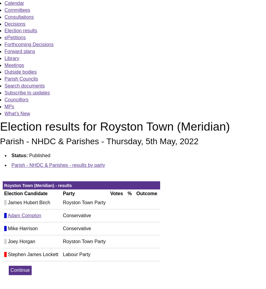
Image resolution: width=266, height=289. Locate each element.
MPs (9, 106)
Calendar (14, 3)
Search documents (25, 85)
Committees (17, 10)
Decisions (15, 24)
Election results (21, 30)
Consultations (19, 17)
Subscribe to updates (27, 92)
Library (12, 58)
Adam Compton (24, 215)
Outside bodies (21, 72)
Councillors (16, 99)
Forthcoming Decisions (29, 44)
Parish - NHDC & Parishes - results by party (58, 165)
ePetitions (15, 37)
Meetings (14, 65)
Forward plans (20, 51)
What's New (17, 113)
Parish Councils (21, 78)
